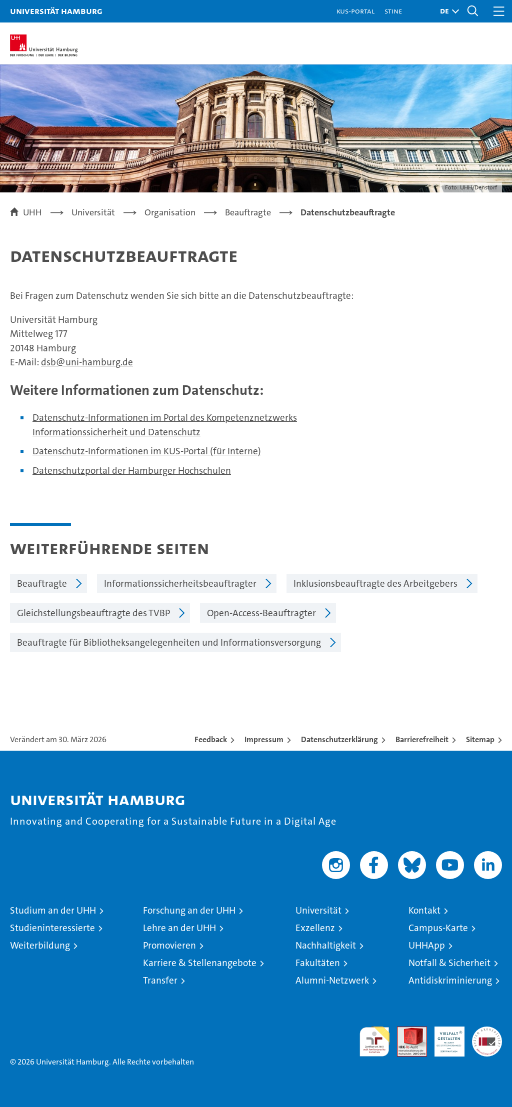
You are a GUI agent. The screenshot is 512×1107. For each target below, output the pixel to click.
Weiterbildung (40, 945)
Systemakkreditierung (487, 1032)
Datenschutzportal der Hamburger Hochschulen (131, 470)
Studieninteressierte (52, 928)
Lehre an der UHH (179, 928)
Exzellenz (315, 928)
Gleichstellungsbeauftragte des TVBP (93, 613)
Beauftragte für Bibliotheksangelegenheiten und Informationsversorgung (169, 642)
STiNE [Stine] (393, 10)
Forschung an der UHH (189, 910)
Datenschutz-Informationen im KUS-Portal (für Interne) (146, 451)
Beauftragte (42, 583)
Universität (319, 910)
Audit (406, 1032)
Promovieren (169, 945)
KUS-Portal (355, 10)
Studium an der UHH (53, 910)
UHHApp (426, 945)
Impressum (264, 739)
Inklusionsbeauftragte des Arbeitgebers (376, 583)
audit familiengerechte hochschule (375, 1042)
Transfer (160, 980)
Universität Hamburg (56, 10)
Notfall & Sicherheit (449, 963)
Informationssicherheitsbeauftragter (180, 583)
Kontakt (424, 910)
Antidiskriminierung (450, 980)
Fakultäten (318, 963)
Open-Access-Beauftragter (261, 613)
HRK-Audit (444, 1037)
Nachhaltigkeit (326, 945)
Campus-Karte (438, 928)
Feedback (210, 739)
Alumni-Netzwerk (332, 980)
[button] (447, 11)
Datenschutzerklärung (339, 739)
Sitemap (480, 739)
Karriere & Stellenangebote (199, 963)
